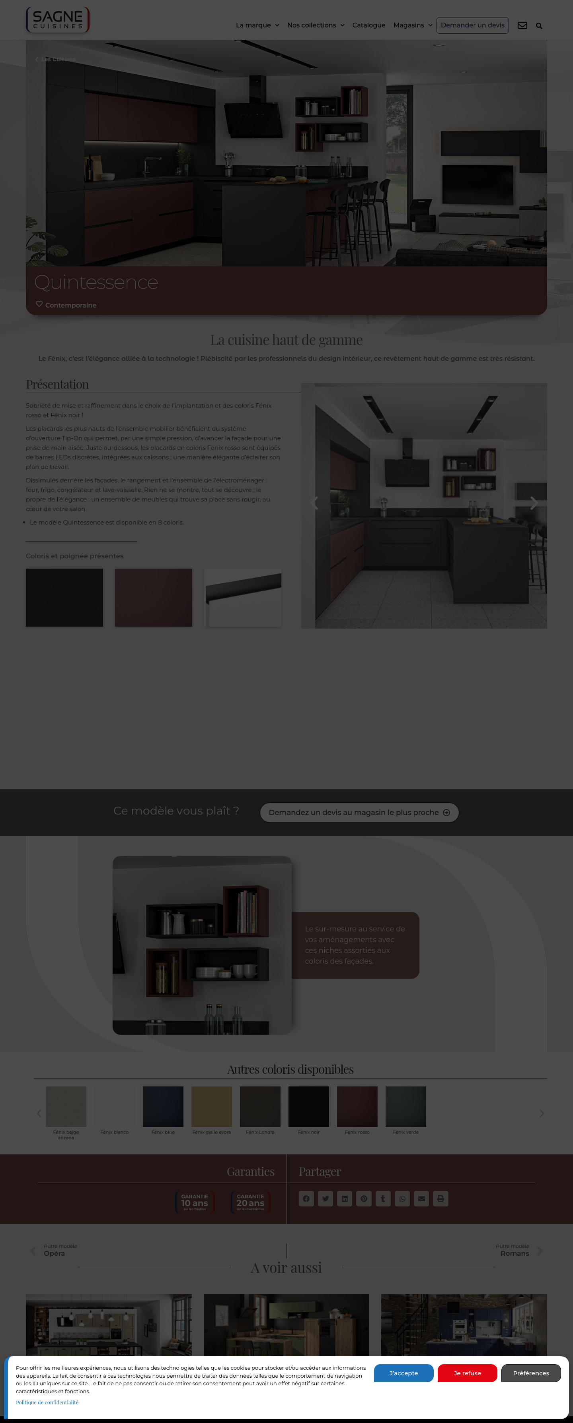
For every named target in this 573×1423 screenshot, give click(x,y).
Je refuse (467, 1373)
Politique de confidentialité (47, 1402)
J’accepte (404, 1373)
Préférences (531, 1373)
